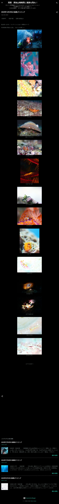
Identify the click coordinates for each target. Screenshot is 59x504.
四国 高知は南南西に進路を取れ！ (23, 3)
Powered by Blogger (29, 498)
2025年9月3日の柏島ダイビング (11, 478)
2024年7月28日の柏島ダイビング (11, 460)
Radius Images (33, 501)
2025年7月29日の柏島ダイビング (11, 442)
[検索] (57, 3)
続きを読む (55, 455)
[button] (57, 12)
